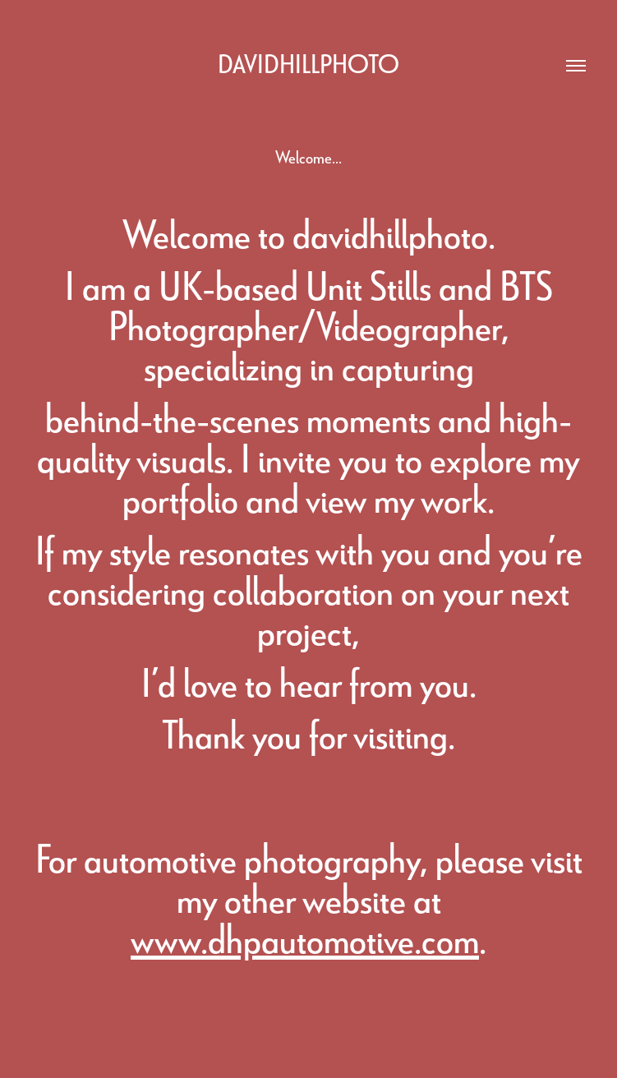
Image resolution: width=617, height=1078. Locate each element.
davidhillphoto (308, 63)
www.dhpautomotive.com (305, 937)
